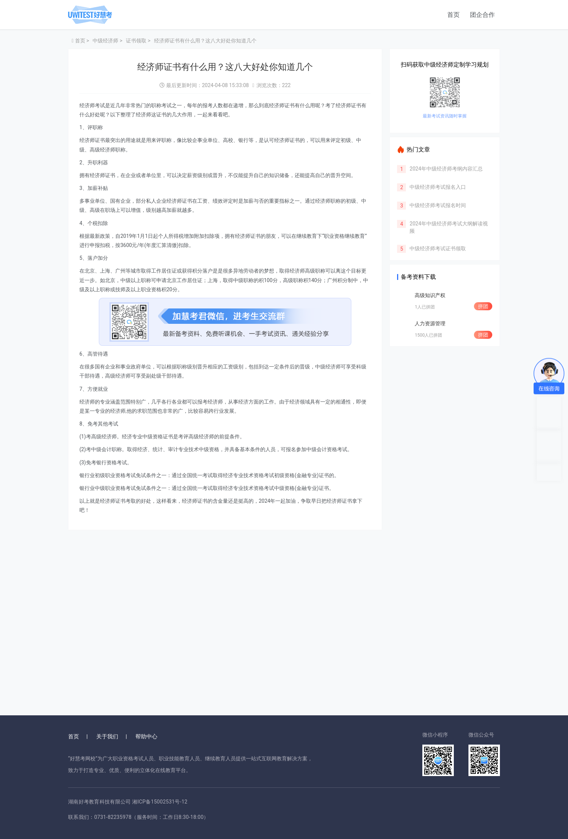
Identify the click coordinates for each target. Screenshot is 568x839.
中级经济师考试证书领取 (438, 248)
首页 (453, 14)
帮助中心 (146, 736)
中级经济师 (105, 41)
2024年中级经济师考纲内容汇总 (446, 169)
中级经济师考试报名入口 (438, 187)
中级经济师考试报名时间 (438, 205)
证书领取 (136, 41)
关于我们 (107, 736)
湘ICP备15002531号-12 (159, 802)
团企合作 (482, 14)
